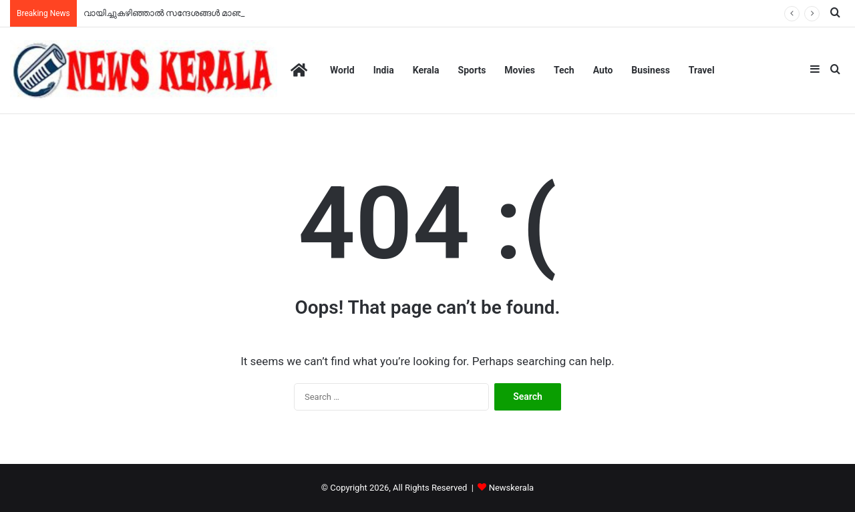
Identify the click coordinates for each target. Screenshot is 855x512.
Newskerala (511, 488)
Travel (702, 70)
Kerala (426, 70)
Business (650, 70)
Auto (603, 70)
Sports (472, 70)
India (383, 70)
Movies (519, 70)
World (342, 70)
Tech (564, 70)
